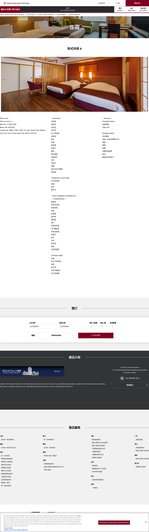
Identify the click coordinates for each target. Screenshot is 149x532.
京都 (44, 460)
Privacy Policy (8, 528)
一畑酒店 (95, 488)
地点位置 (84, 9)
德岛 (136, 455)
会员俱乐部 (101, 3)
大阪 (92, 436)
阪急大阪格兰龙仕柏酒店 (100, 442)
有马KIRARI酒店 (97, 471)
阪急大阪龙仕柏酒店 (98, 445)
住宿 (30, 9)
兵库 (92, 462)
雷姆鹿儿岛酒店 (141, 467)
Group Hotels (30, 14)
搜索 (33, 335)
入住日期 (32, 323)
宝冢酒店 (95, 465)
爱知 (44, 444)
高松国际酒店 (140, 447)
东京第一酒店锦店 (49, 447)
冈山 (92, 476)
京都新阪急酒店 (49, 464)
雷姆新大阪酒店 (97, 457)
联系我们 (130, 385)
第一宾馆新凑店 (49, 439)
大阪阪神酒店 (96, 451)
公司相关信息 (35, 512)
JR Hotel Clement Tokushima (46, 14)
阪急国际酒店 (96, 439)
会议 (65, 9)
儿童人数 (103, 323)
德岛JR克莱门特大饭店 (10, 9)
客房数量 (113, 323)
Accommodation (61, 14)
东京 (1, 452)
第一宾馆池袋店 (6, 485)
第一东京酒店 (5, 456)
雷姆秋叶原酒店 (6, 467)
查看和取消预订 (56, 335)
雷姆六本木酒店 (6, 470)
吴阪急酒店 (139, 439)
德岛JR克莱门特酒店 (142, 459)
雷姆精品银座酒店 (7, 459)
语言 (117, 3)
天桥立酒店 (47, 470)
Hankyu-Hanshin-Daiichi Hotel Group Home (12, 14)
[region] (74, 522)
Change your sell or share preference (16, 530)
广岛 (136, 436)
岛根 (92, 484)
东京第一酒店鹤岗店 (7, 439)
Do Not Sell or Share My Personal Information (114, 522)
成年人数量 (93, 323)
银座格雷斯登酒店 (7, 473)
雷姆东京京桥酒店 (7, 462)
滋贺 (44, 452)
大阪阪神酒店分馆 (97, 454)
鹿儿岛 (137, 463)
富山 (44, 436)
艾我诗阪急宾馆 (6, 479)
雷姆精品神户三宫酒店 (99, 468)
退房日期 (62, 323)
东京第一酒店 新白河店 (8, 447)
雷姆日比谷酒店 (6, 465)
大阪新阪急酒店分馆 (98, 448)
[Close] (145, 522)
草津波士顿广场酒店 (50, 456)
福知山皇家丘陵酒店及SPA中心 (54, 467)
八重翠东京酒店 (6, 476)
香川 (136, 444)
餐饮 (48, 9)
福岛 (1, 444)
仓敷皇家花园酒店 (97, 479)
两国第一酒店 (5, 482)
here (79, 516)
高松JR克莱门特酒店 (142, 450)
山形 (1, 436)
